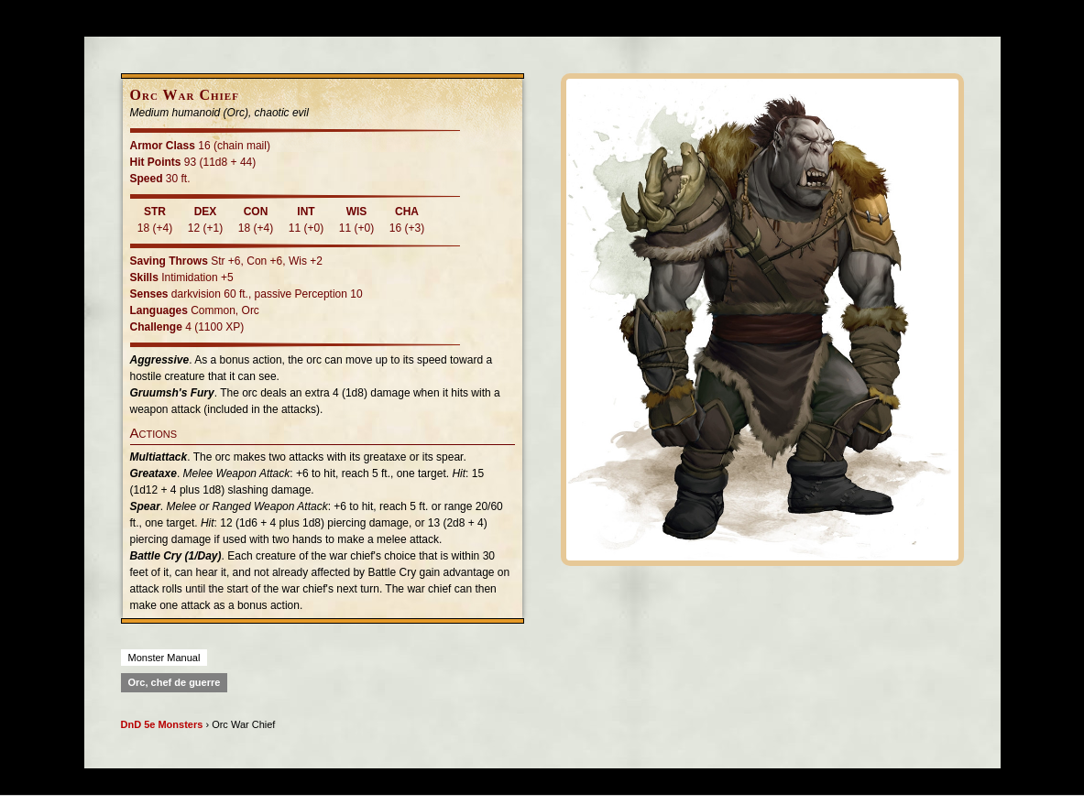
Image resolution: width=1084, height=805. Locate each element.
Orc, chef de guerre (174, 682)
